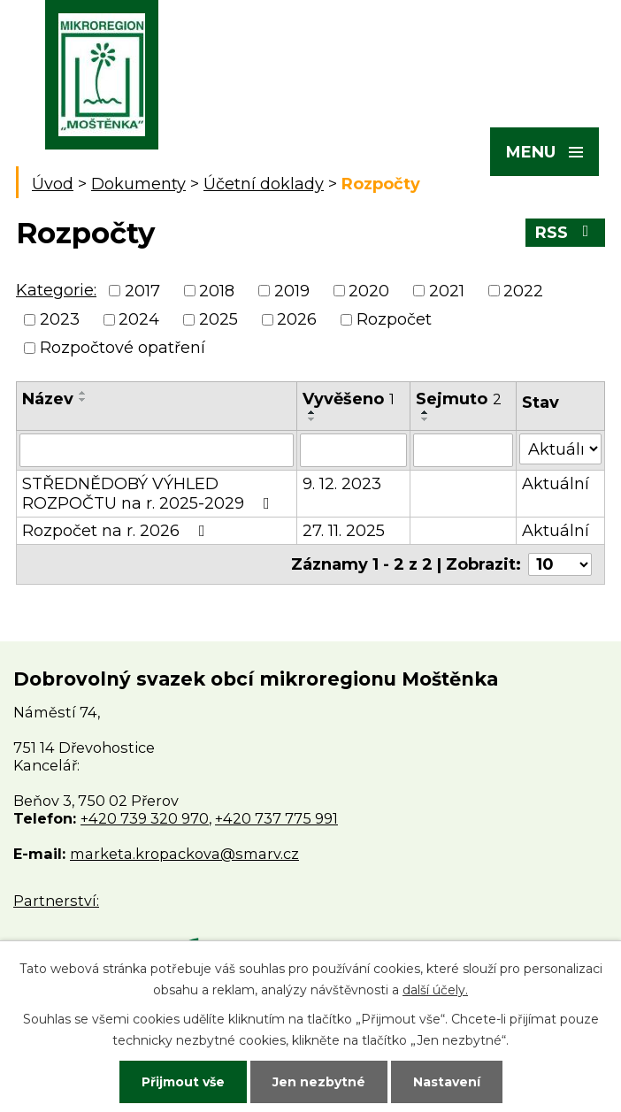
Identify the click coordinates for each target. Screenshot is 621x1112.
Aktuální (555, 484)
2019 (292, 291)
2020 (369, 291)
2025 (218, 319)
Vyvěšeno (349, 399)
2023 (60, 319)
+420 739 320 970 (144, 818)
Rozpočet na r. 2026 (117, 531)
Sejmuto (459, 399)
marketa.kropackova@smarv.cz (184, 854)
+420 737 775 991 (276, 818)
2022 (523, 291)
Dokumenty (138, 184)
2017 (142, 291)
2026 (297, 319)
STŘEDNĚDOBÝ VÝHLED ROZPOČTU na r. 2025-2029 (149, 493)
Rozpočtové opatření (122, 347)
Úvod (52, 184)
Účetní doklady (263, 184)
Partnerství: (56, 900)
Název (47, 399)
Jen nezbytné (318, 1082)
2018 (216, 291)
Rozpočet (394, 319)
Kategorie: (56, 290)
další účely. (435, 990)
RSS (565, 232)
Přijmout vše (183, 1082)
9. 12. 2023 (342, 484)
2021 (446, 291)
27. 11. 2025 (344, 531)
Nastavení (446, 1082)
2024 (139, 319)
